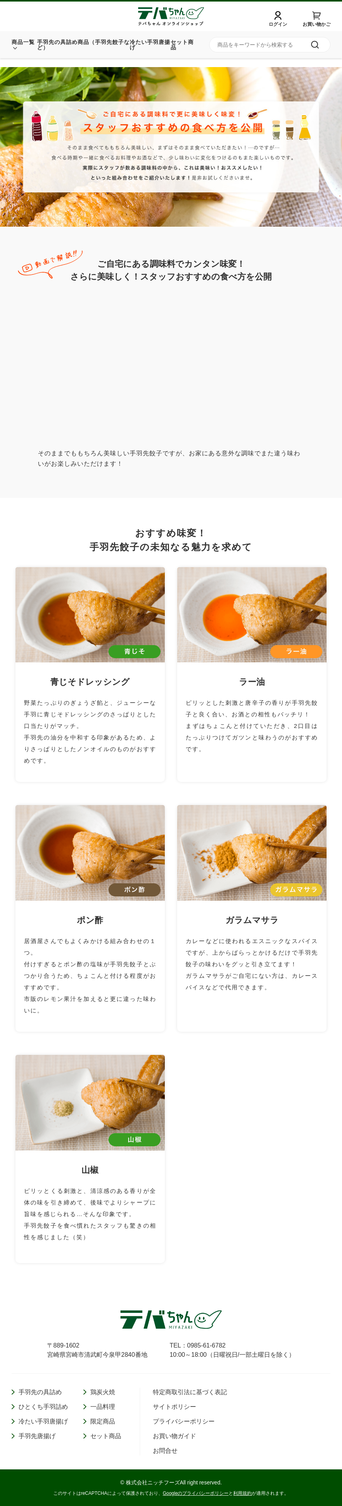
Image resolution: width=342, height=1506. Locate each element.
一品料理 (102, 1406)
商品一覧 (23, 51)
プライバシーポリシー (184, 1421)
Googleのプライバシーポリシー (196, 1493)
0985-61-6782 (206, 1345)
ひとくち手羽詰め (43, 1406)
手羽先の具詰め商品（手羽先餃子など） (83, 53)
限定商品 (102, 1421)
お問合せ (165, 1450)
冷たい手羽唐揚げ (150, 53)
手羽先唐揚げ (37, 1436)
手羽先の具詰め (40, 1392)
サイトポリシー (174, 1406)
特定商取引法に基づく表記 (190, 1392)
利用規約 (242, 1493)
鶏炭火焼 (102, 1392)
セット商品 (182, 53)
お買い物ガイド (174, 1436)
